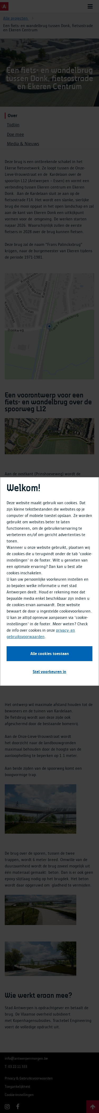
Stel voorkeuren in (49, 671)
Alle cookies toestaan (49, 653)
